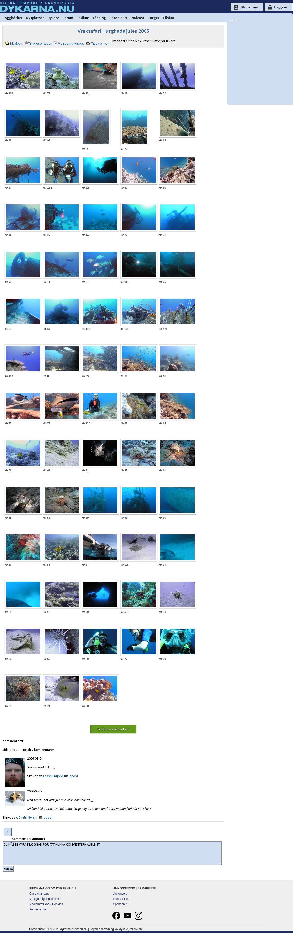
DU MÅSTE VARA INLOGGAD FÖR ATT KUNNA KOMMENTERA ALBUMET (112, 853)
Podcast (137, 17)
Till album (16, 43)
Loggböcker (12, 17)
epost (73, 776)
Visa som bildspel (71, 43)
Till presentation (40, 43)
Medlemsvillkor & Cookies (46, 904)
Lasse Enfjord (53, 776)
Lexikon (82, 17)
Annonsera (120, 893)
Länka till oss (121, 899)
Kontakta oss (37, 909)
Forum (68, 17)
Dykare (53, 17)
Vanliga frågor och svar (44, 899)
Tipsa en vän (100, 43)
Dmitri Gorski (28, 817)
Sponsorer (119, 904)
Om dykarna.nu (39, 893)
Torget (153, 17)
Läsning (99, 17)
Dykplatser (35, 17)
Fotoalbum (118, 17)
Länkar (168, 17)
